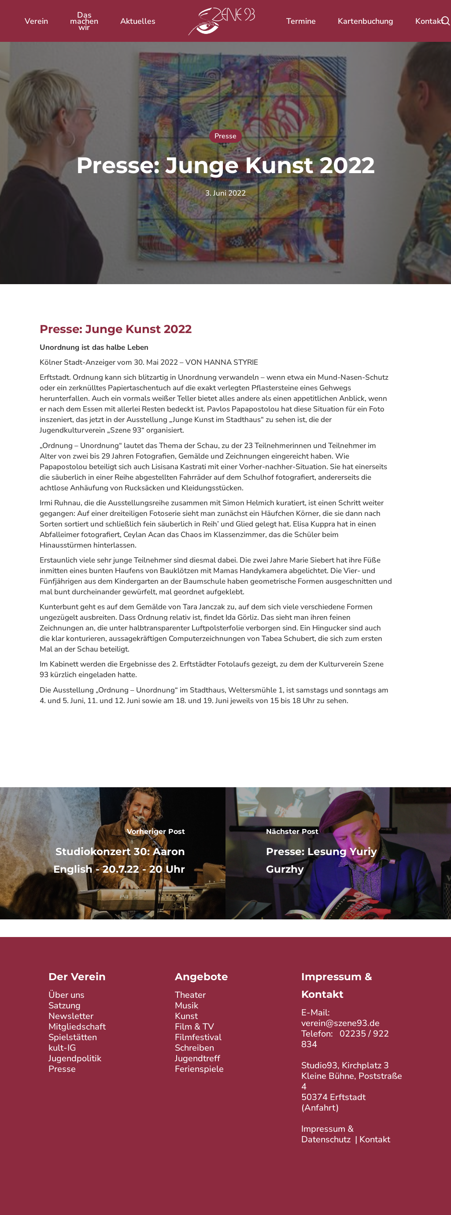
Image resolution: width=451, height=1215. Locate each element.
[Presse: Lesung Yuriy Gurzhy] (338, 853)
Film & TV (194, 1027)
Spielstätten (72, 1037)
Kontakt (374, 1139)
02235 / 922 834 (345, 1039)
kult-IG (62, 1048)
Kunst (186, 1016)
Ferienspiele (199, 1069)
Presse (225, 136)
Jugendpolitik (74, 1058)
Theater (190, 995)
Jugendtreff (197, 1058)
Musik (186, 1005)
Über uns (66, 995)
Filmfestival (198, 1037)
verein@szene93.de (340, 1023)
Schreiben (194, 1048)
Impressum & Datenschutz (327, 1134)
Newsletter (70, 1016)
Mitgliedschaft (77, 1027)
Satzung (64, 1005)
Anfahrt (320, 1108)
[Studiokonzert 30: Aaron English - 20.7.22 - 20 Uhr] (113, 853)
